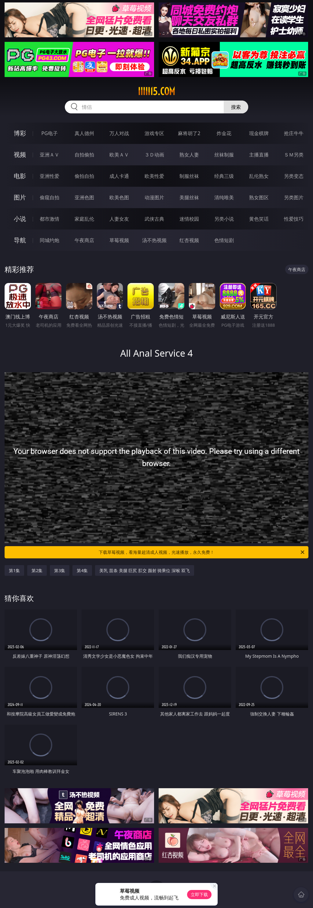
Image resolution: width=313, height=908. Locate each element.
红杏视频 (189, 240)
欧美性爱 (154, 176)
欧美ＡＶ (119, 154)
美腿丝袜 (189, 197)
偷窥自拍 (49, 197)
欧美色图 (119, 197)
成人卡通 (119, 176)
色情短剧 (224, 240)
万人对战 (119, 133)
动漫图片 (154, 197)
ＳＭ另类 (294, 154)
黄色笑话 (259, 218)
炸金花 (224, 133)
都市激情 (49, 218)
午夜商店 (84, 240)
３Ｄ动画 (154, 154)
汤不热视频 (154, 240)
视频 (20, 154)
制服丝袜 (189, 176)
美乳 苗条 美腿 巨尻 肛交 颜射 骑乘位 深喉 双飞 (144, 570)
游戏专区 (154, 133)
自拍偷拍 (84, 154)
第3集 (59, 570)
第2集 (36, 570)
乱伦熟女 (259, 176)
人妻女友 (119, 218)
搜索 (236, 107)
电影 (20, 176)
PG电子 (49, 133)
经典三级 (224, 176)
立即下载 (199, 894)
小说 (20, 219)
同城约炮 (49, 240)
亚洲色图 (84, 197)
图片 (20, 197)
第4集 (82, 570)
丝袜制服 (224, 154)
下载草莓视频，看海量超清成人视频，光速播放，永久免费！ (202, 552)
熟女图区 (259, 197)
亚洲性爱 (49, 176)
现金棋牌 (259, 133)
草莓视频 (119, 240)
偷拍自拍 (84, 176)
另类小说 (224, 218)
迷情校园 (189, 218)
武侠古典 (154, 218)
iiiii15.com (156, 91)
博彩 (20, 133)
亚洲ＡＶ (49, 154)
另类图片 (294, 197)
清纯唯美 (224, 197)
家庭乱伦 (84, 218)
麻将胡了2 (189, 133)
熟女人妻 (189, 154)
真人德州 (84, 133)
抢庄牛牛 (294, 133)
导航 (20, 240)
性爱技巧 (294, 218)
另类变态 (294, 176)
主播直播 (259, 154)
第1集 (14, 570)
